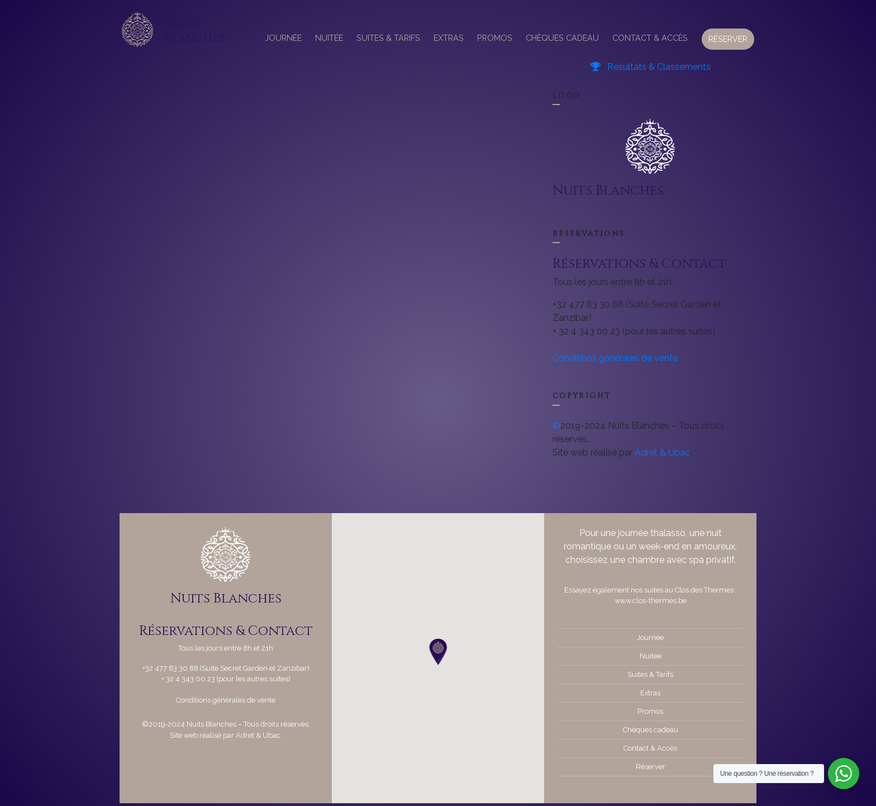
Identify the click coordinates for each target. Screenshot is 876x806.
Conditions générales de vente (615, 358)
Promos (494, 37)
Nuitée (329, 37)
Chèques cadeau (562, 37)
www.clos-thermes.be (651, 600)
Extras (449, 37)
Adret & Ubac (662, 452)
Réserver (728, 39)
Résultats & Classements (651, 66)
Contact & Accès (650, 37)
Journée (283, 37)
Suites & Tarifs (388, 37)
